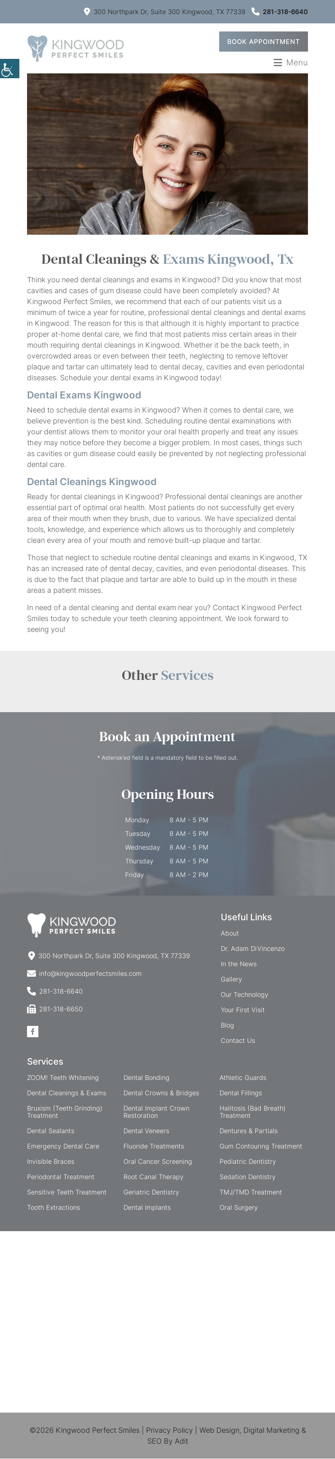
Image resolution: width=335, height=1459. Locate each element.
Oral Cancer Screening (158, 1162)
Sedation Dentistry (248, 1177)
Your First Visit (243, 1010)
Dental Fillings (241, 1093)
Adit (181, 1441)
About (230, 934)
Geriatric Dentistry (151, 1192)
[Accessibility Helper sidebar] (9, 68)
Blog (227, 1025)
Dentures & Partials (249, 1131)
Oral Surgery (239, 1208)
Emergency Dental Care (63, 1146)
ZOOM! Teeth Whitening (63, 1078)
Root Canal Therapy (154, 1177)
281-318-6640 (279, 12)
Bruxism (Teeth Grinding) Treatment (65, 1112)
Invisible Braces (50, 1162)
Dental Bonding (147, 1078)
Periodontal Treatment (60, 1177)
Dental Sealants (50, 1131)
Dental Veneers (146, 1131)
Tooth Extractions (53, 1208)
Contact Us (238, 1041)
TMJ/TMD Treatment (251, 1192)
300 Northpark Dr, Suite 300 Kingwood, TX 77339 (164, 12)
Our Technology (244, 995)
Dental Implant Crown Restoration (156, 1112)
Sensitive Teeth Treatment (67, 1192)
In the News (239, 964)
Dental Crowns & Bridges (161, 1093)
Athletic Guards (243, 1078)
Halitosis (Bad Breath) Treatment (253, 1112)
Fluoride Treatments (154, 1146)
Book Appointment (263, 42)
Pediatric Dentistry (248, 1162)
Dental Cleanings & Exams (66, 1093)
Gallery (231, 979)
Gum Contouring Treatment (261, 1146)
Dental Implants (147, 1208)
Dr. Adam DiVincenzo (253, 949)
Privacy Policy (169, 1430)
